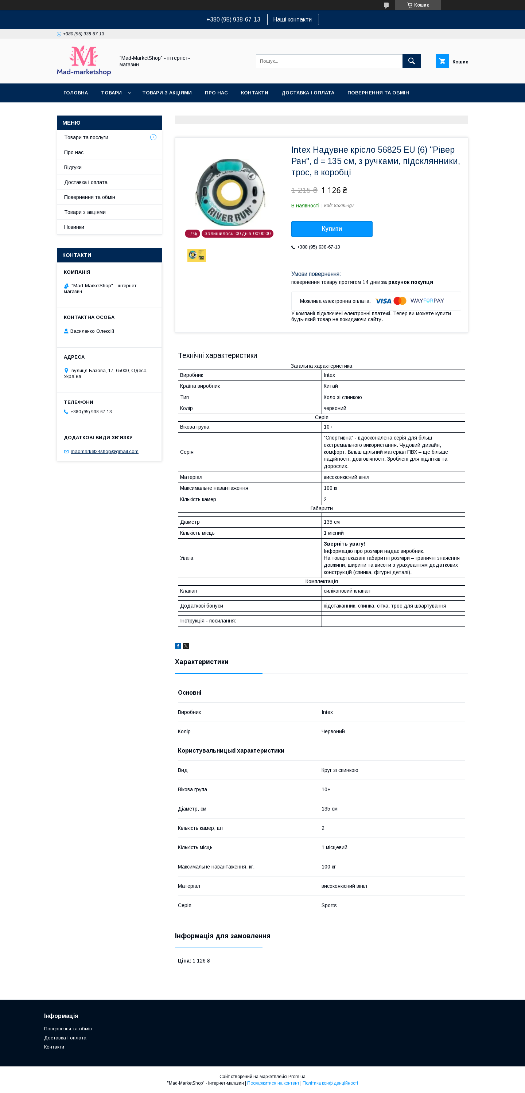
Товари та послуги (86, 137)
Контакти (254, 92)
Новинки (74, 227)
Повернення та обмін (378, 92)
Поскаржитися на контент (273, 1083)
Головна (75, 92)
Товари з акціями (167, 92)
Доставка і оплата (307, 92)
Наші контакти (293, 19)
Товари (111, 92)
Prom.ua (297, 1076)
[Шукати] (411, 61)
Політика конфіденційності (330, 1083)
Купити (332, 229)
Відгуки (73, 167)
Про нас (216, 92)
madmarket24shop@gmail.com (105, 451)
